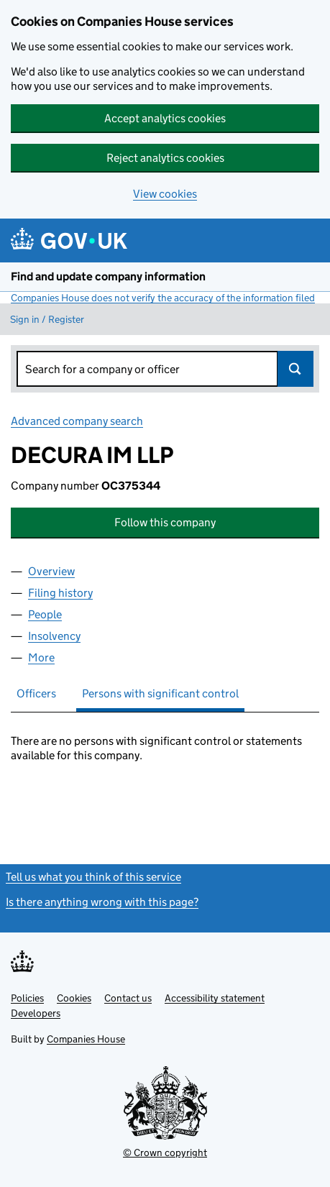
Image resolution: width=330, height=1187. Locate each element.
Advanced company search (77, 421)
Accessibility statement (215, 997)
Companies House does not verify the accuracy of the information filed (163, 297)
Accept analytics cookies (165, 118)
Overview (51, 571)
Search (295, 369)
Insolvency (54, 636)
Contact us (128, 997)
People (45, 614)
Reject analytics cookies (165, 158)
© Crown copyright (165, 1152)
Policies (27, 997)
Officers (36, 693)
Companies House (86, 1038)
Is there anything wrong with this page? (102, 902)
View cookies (165, 194)
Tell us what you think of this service (93, 877)
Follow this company (165, 522)
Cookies (74, 997)
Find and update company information (108, 276)
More (41, 657)
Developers (35, 1013)
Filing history (60, 593)
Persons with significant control (160, 693)
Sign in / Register (47, 319)
